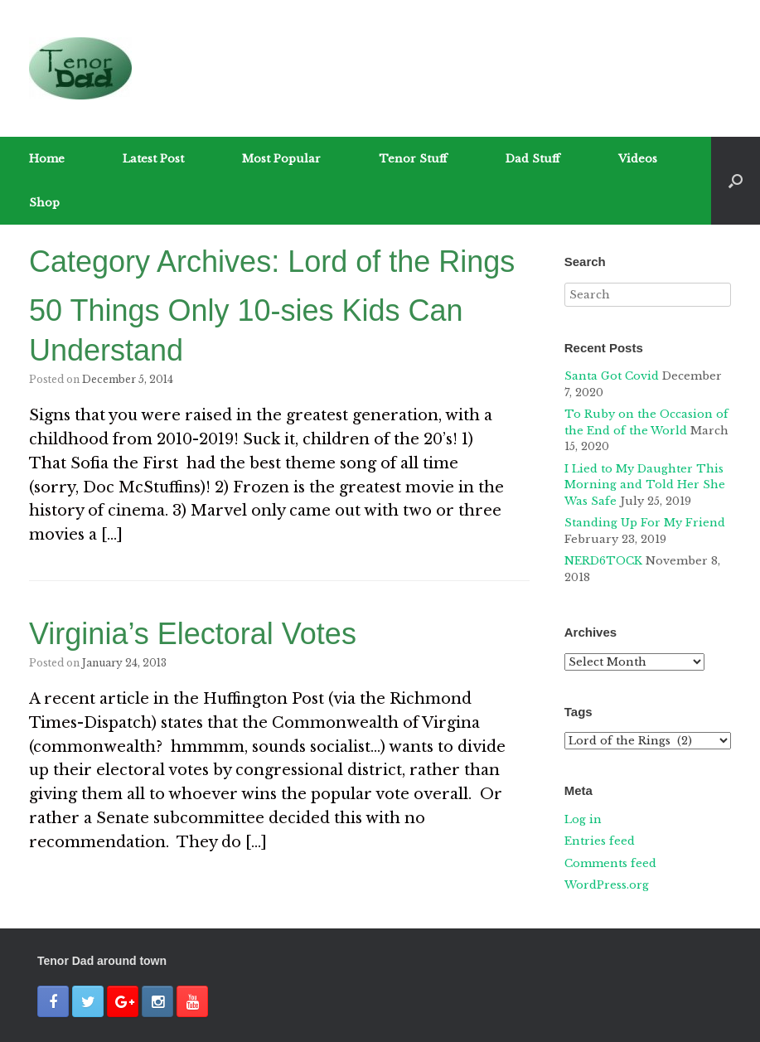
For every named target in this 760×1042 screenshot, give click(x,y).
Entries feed (599, 841)
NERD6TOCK (603, 561)
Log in (583, 819)
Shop (44, 203)
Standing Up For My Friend (644, 523)
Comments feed (610, 863)
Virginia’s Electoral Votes (192, 634)
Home (47, 159)
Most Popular (281, 159)
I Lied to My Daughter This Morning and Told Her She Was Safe (644, 485)
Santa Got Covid (611, 376)
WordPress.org (606, 885)
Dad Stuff (533, 159)
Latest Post (153, 159)
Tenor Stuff (413, 159)
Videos (637, 159)
